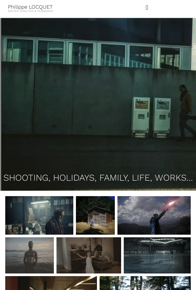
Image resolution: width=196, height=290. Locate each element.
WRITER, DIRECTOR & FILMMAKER (30, 11)
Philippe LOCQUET (30, 7)
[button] (147, 8)
